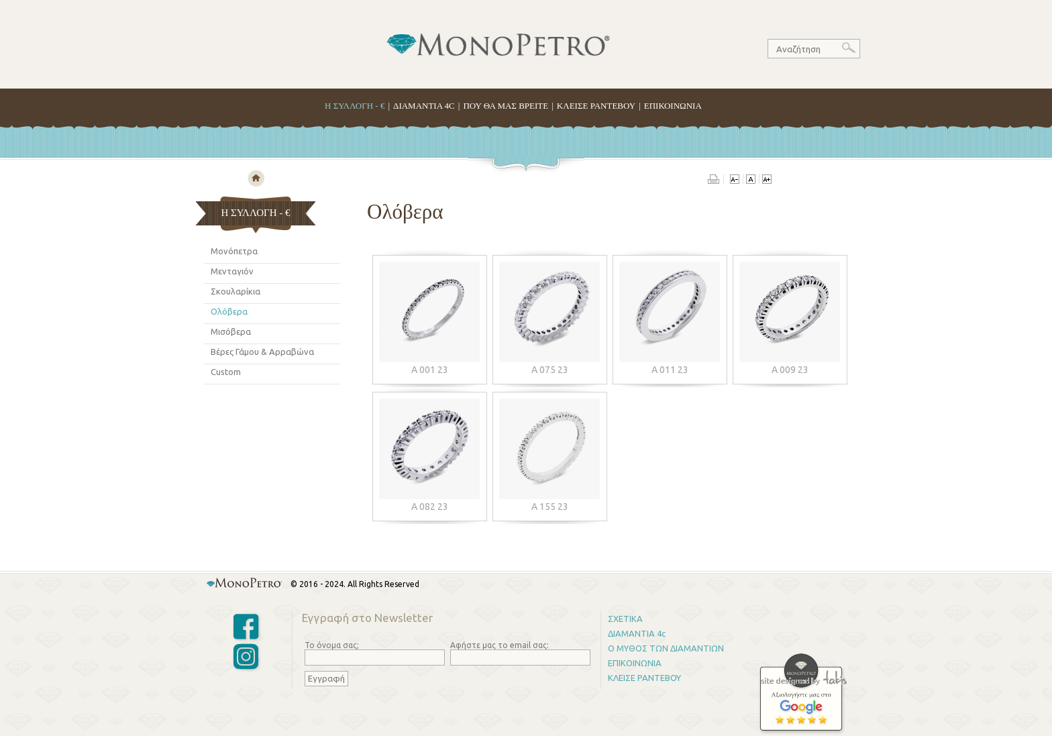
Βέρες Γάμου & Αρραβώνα (262, 351)
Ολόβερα (229, 311)
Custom (226, 371)
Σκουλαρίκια (235, 291)
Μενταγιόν (232, 271)
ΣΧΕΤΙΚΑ (625, 618)
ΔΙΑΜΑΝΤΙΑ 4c (637, 633)
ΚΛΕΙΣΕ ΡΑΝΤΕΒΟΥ (596, 106)
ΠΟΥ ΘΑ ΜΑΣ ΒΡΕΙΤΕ (505, 106)
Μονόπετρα (234, 251)
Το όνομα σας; (332, 645)
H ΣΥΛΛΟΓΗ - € (354, 106)
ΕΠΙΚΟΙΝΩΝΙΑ (673, 106)
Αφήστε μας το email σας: (499, 645)
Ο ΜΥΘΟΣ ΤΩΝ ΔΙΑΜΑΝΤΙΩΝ (666, 648)
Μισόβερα (231, 331)
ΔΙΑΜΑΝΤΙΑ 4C (424, 106)
